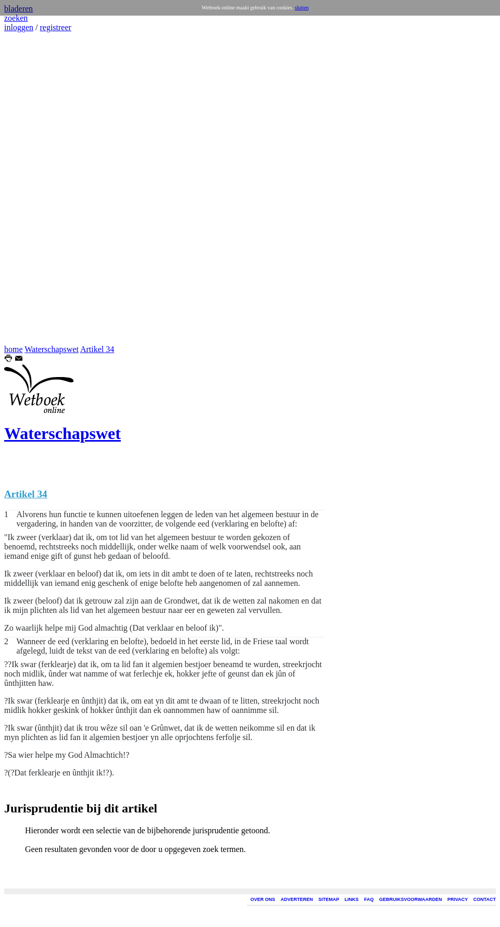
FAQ (369, 899)
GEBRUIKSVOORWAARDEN (410, 899)
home (13, 349)
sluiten (302, 7)
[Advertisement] (35, 188)
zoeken (16, 18)
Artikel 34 (97, 349)
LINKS (352, 899)
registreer (55, 27)
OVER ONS (263, 899)
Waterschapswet (51, 349)
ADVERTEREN (297, 899)
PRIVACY (457, 899)
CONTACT (484, 899)
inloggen (18, 27)
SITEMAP (328, 899)
